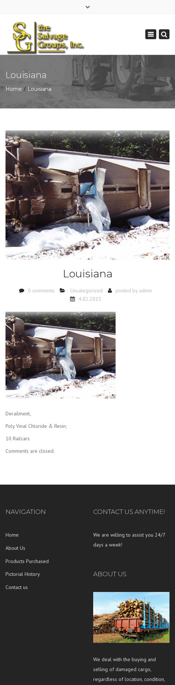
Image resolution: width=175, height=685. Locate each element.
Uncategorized (86, 290)
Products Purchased (27, 561)
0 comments (41, 290)
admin (145, 290)
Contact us (17, 587)
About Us (15, 548)
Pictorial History (23, 574)
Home (14, 89)
